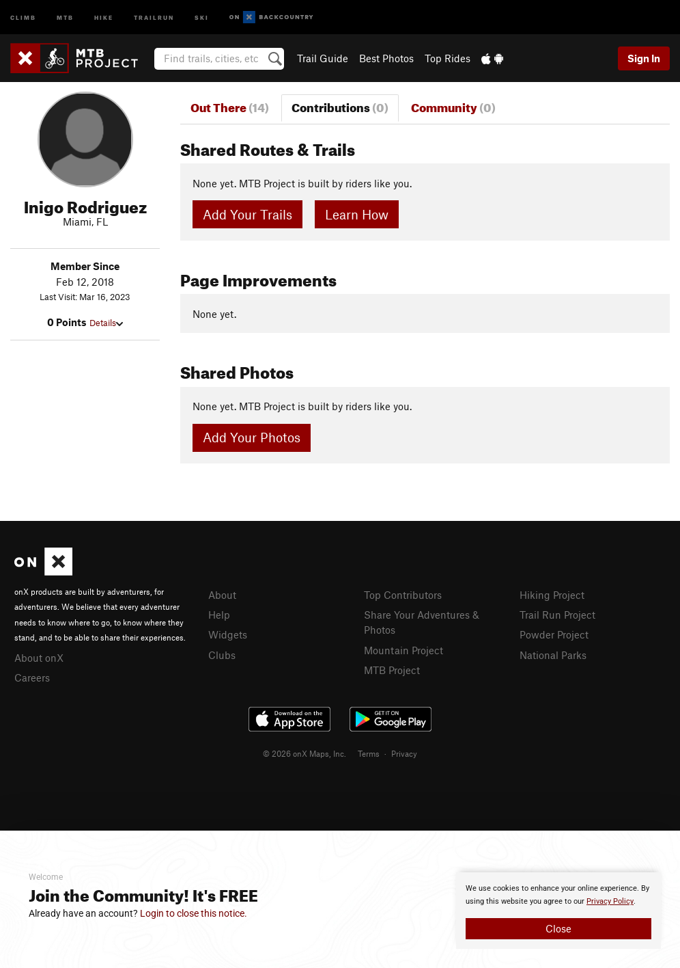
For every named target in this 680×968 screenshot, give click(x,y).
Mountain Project (403, 650)
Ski (202, 16)
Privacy (404, 753)
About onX (38, 657)
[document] (558, 910)
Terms (369, 753)
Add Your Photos (251, 437)
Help (219, 614)
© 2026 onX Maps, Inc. (304, 753)
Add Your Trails (247, 214)
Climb (23, 16)
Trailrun (154, 16)
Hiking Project (552, 595)
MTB (65, 16)
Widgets (227, 634)
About (222, 595)
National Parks (553, 655)
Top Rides (447, 58)
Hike (103, 16)
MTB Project (392, 670)
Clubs (222, 655)
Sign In (643, 58)
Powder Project (554, 634)
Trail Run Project (557, 614)
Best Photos (386, 58)
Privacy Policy (610, 901)
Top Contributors (403, 595)
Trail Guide (322, 58)
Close (558, 928)
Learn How (356, 214)
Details (106, 322)
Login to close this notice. (193, 913)
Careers (32, 677)
